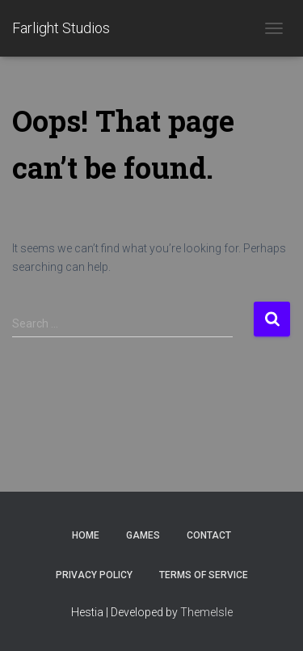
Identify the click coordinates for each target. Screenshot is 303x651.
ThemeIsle (206, 612)
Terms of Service (203, 575)
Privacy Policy (94, 575)
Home (85, 535)
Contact (209, 535)
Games (143, 535)
